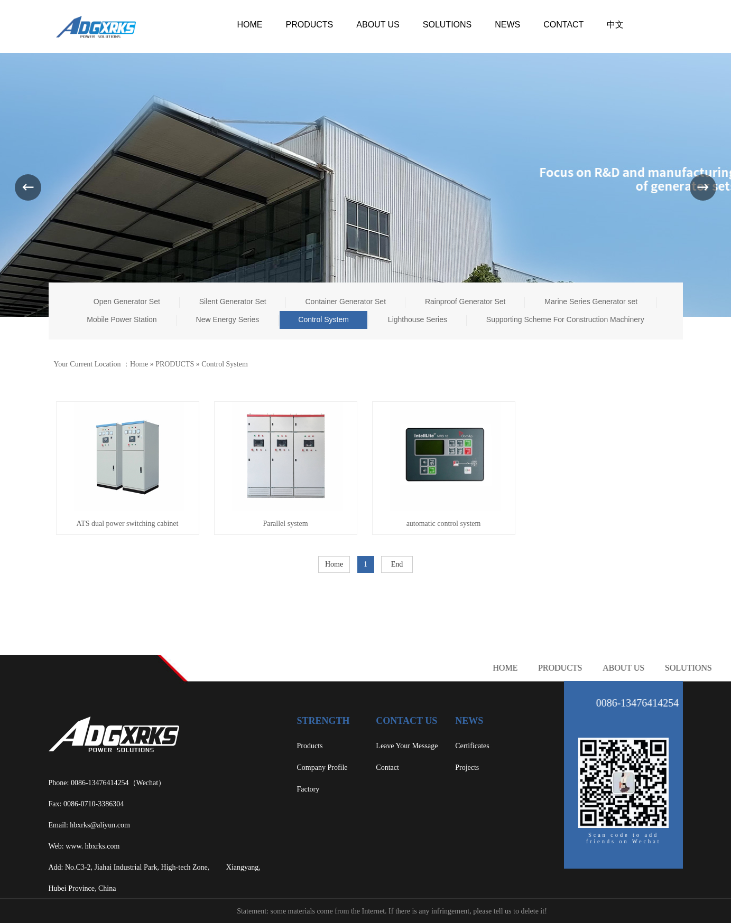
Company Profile (322, 767)
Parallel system (285, 524)
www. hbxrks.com (92, 846)
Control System (224, 364)
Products (310, 746)
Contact (387, 767)
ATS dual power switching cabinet (128, 524)
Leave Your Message (407, 746)
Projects (467, 767)
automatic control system (443, 524)
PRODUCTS (174, 364)
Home (139, 364)
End (397, 564)
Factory (308, 789)
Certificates (472, 746)
